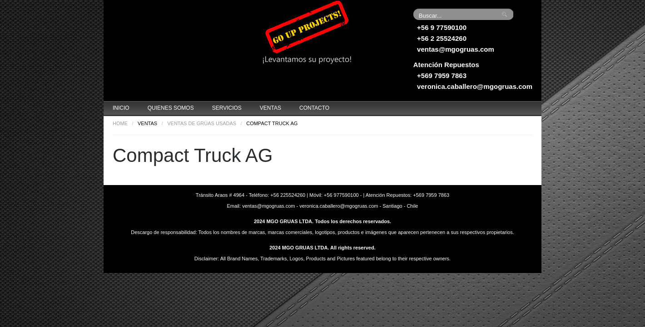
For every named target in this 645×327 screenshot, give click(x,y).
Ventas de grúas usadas (201, 123)
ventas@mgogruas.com (455, 49)
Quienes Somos (171, 108)
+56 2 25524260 (441, 38)
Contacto (314, 108)
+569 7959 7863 (441, 75)
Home (120, 123)
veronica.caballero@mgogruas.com (474, 86)
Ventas (270, 108)
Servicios (227, 108)
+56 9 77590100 (441, 27)
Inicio (121, 108)
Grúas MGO (172, 34)
